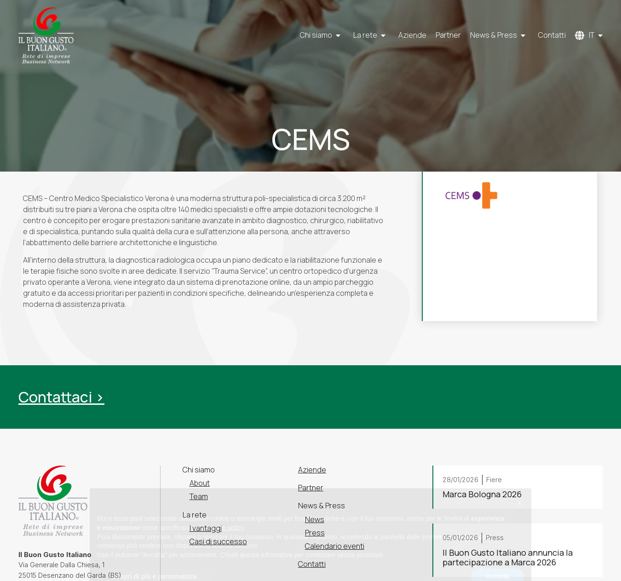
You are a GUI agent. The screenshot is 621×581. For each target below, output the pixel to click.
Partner (448, 35)
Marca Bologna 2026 (482, 494)
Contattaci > (61, 397)
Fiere (494, 479)
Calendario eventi (334, 546)
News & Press (499, 35)
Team (199, 496)
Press (315, 533)
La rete (371, 35)
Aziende (412, 35)
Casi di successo (218, 541)
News (314, 519)
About (200, 483)
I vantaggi (206, 528)
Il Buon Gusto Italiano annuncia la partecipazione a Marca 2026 (508, 557)
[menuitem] (589, 35)
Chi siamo (322, 35)
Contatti (552, 35)
